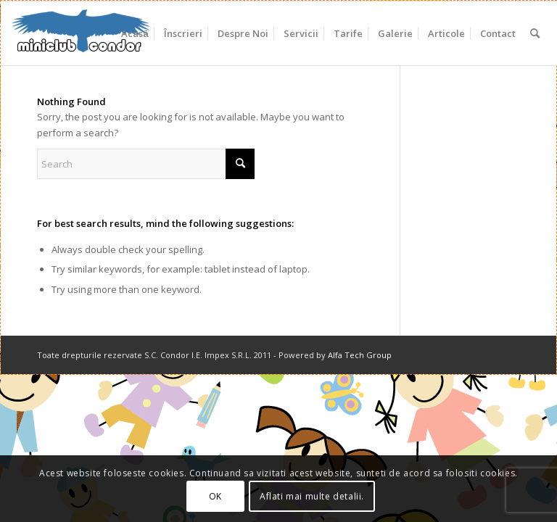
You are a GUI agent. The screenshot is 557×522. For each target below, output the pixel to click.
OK (215, 496)
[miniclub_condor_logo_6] (81, 33)
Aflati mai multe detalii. (312, 496)
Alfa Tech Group (360, 354)
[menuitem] (134, 33)
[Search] (535, 33)
